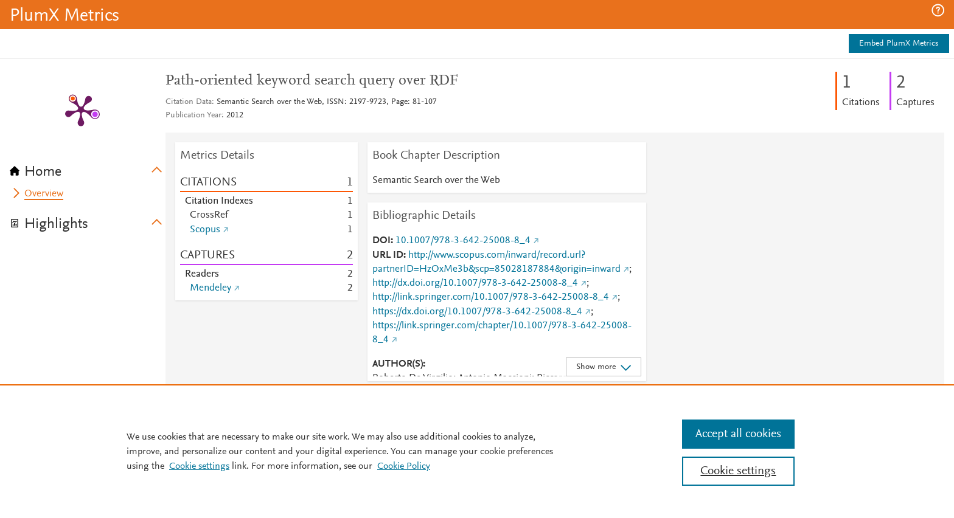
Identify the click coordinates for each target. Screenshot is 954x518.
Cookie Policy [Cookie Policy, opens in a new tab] (403, 466)
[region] (477, 451)
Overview (43, 194)
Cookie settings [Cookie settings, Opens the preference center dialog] (738, 471)
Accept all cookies (738, 434)
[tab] (87, 167)
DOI (381, 241)
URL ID (387, 255)
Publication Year (193, 115)
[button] (937, 10)
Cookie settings (199, 466)
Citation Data (188, 102)
